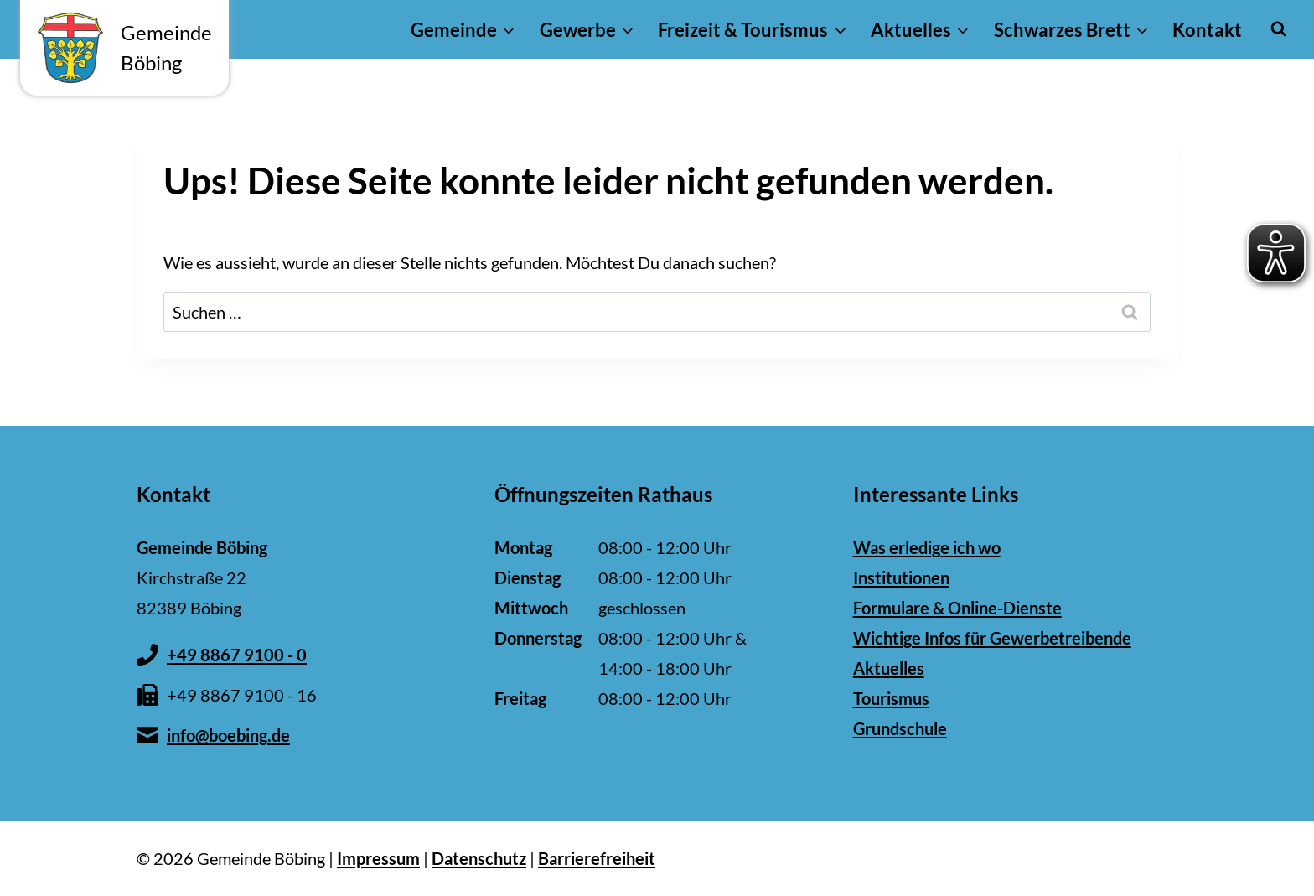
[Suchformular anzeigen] (1278, 28)
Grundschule (900, 728)
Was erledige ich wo (927, 547)
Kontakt (1207, 29)
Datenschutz (479, 858)
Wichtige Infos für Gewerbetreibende (992, 638)
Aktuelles (888, 668)
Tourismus (891, 698)
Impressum (378, 858)
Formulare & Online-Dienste (957, 608)
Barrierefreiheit (596, 858)
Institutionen (901, 577)
